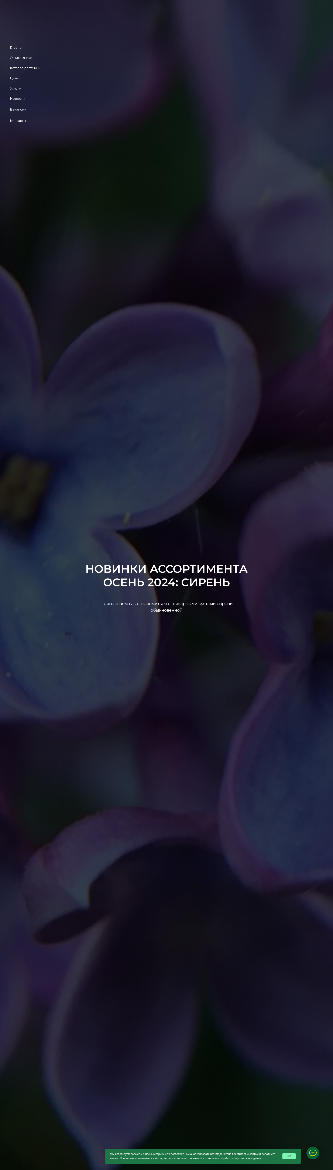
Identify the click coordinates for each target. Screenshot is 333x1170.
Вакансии (18, 109)
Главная (16, 47)
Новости (17, 99)
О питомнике (21, 58)
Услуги (15, 88)
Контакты (18, 121)
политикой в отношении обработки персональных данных (226, 1158)
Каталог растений (25, 68)
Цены (14, 78)
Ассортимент (150, 5)
